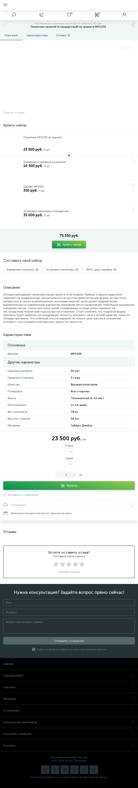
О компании (69, 710)
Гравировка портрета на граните (44, 162)
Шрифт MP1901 (33, 186)
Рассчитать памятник (69, 734)
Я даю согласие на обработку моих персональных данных (71, 649)
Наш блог (69, 687)
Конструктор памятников (69, 722)
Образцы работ (69, 675)
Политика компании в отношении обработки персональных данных (69, 777)
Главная (69, 663)
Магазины (69, 699)
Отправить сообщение (69, 641)
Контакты (69, 745)
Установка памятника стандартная (45, 211)
